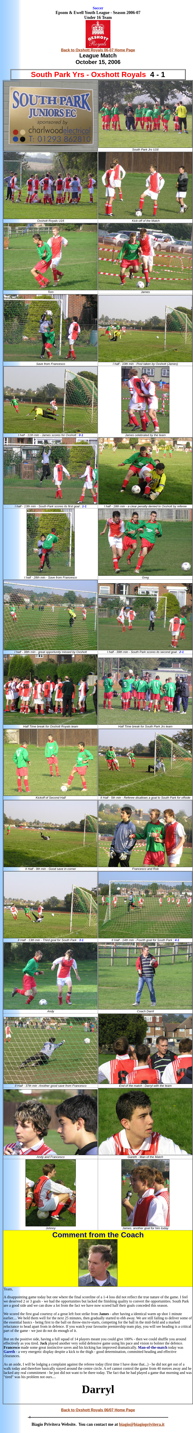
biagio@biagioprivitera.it (141, 1424)
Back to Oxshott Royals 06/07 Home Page (98, 1410)
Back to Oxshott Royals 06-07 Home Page (98, 50)
